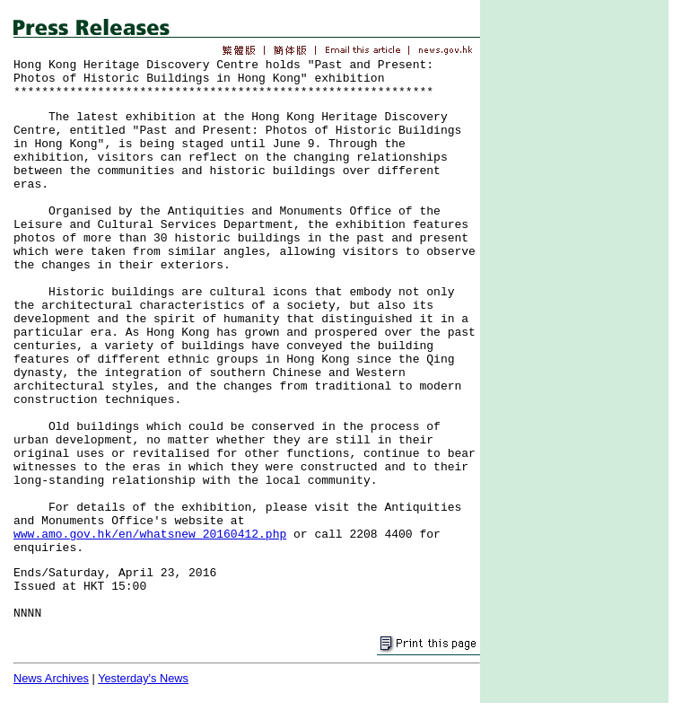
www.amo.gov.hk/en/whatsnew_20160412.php (149, 534)
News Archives (51, 678)
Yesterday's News (143, 678)
